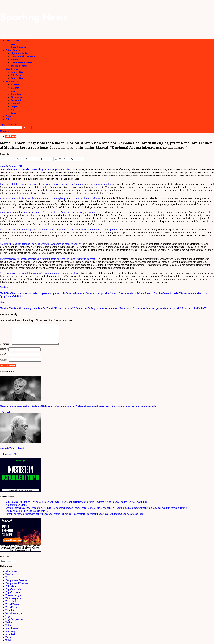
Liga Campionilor (20, 53)
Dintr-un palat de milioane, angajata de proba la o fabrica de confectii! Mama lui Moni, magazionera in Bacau (57, 184)
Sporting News (34, 17)
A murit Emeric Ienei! (12, 448)
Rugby (14, 106)
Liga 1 (14, 43)
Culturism (16, 94)
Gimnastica (16, 97)
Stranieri (15, 59)
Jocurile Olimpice (14, 613)
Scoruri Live (17, 72)
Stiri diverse (11, 69)
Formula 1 (16, 100)
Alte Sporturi (12, 81)
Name (4, 348)
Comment (6, 343)
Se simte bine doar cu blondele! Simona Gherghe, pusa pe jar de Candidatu (35, 169)
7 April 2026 (6, 411)
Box (13, 91)
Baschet (15, 87)
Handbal (15, 103)
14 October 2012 (14, 166)
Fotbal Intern (12, 40)
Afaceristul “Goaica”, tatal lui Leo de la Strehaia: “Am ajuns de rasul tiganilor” (40, 243)
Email (4, 354)
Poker (8, 119)
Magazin (4, 131)
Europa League (19, 65)
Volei (13, 109)
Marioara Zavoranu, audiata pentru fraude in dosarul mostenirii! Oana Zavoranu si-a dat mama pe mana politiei (59, 229)
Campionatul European (23, 56)
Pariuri (8, 116)
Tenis (13, 112)
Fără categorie (13, 598)
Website (4, 359)
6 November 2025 (8, 454)
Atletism (15, 84)
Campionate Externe (21, 62)
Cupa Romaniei (18, 47)
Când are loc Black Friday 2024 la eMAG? (26, 510)
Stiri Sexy (16, 75)
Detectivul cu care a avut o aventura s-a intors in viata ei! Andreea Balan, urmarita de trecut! (48, 258)
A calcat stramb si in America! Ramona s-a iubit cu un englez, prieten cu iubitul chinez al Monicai (50, 198)
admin (3, 166)
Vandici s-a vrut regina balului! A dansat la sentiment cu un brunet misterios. (40, 273)
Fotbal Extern (12, 50)
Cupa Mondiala (13, 589)
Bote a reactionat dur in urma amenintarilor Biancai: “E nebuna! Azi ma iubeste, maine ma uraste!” (52, 212)
